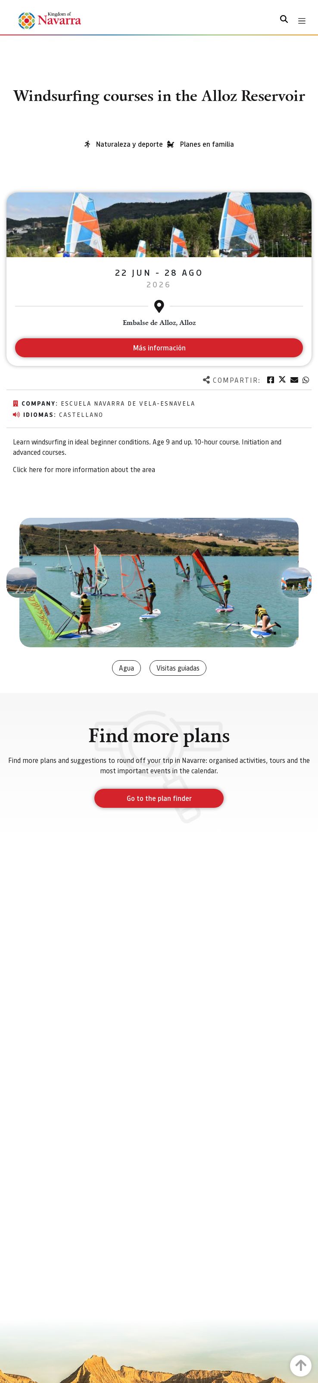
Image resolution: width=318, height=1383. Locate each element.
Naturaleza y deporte (129, 143)
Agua (126, 667)
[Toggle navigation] (302, 21)
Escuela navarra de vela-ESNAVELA (128, 403)
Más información (159, 347)
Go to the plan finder (159, 798)
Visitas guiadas (178, 667)
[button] (21, 582)
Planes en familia (207, 143)
